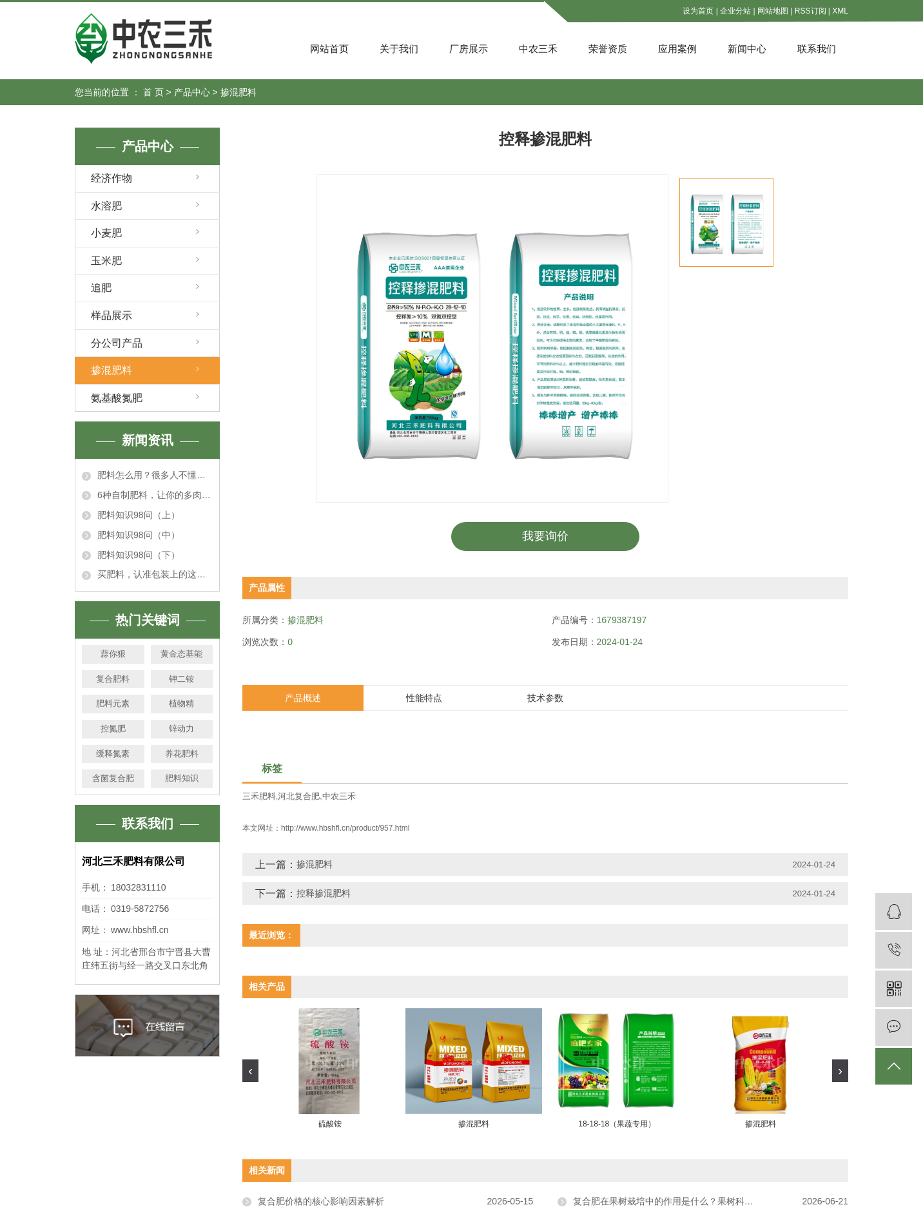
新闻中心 (747, 48)
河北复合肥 (299, 796)
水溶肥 (106, 205)
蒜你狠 (113, 654)
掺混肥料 (238, 92)
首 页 (153, 92)
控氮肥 (113, 728)
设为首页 (698, 10)
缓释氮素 (113, 753)
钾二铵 (181, 679)
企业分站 (735, 10)
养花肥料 (182, 753)
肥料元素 (113, 703)
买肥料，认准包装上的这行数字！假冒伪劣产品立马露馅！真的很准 (155, 574)
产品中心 (192, 92)
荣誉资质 (607, 48)
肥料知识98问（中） (138, 535)
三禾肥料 (259, 796)
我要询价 (545, 536)
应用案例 (677, 48)
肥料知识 (182, 778)
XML (840, 10)
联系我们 (816, 48)
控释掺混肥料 (323, 892)
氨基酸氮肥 (116, 397)
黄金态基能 (181, 654)
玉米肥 (106, 260)
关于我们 (399, 48)
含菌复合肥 (113, 778)
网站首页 (329, 48)
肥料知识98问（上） (138, 515)
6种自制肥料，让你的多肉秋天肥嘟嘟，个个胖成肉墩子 (155, 495)
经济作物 (111, 178)
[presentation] (250, 1070)
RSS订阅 (810, 10)
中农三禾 (538, 48)
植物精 (181, 703)
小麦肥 (106, 232)
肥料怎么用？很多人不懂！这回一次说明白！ (155, 475)
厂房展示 (468, 48)
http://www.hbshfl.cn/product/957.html (345, 827)
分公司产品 (116, 343)
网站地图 (772, 10)
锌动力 (181, 728)
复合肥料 (113, 679)
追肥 (101, 287)
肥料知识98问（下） (138, 555)
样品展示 (111, 315)
